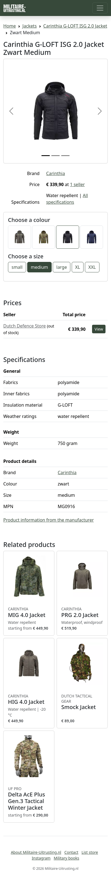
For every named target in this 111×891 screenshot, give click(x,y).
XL (77, 267)
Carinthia (55, 173)
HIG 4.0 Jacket (29, 699)
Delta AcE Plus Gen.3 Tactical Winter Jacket (29, 798)
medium (39, 267)
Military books (66, 858)
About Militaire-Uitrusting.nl (36, 852)
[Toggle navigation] (100, 8)
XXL (92, 267)
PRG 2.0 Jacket (82, 612)
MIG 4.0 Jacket (29, 612)
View (99, 329)
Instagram (41, 858)
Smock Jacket (82, 702)
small (17, 267)
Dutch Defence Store (24, 326)
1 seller (77, 184)
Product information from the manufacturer (48, 520)
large (61, 267)
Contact (71, 852)
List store (90, 852)
